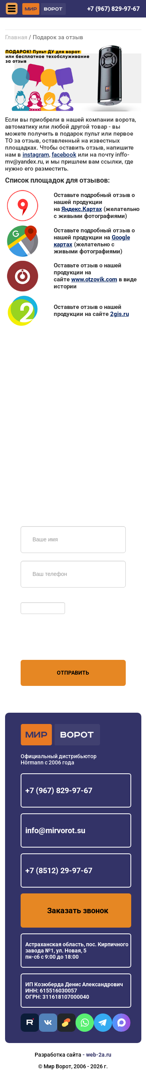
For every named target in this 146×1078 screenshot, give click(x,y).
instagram (36, 154)
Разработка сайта (58, 1055)
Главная (16, 37)
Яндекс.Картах (82, 209)
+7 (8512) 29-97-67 (58, 870)
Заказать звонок (77, 910)
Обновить (35, 598)
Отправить (73, 673)
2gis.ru (119, 313)
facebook (64, 154)
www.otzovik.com (94, 279)
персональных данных (50, 645)
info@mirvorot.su (55, 830)
